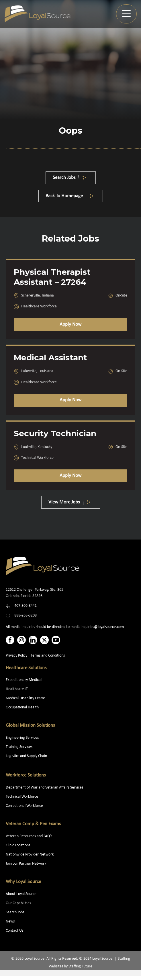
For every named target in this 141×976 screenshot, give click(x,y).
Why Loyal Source (23, 881)
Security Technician (55, 433)
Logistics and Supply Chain (26, 756)
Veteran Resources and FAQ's (29, 836)
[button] (126, 13)
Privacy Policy (16, 655)
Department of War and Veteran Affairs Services (44, 787)
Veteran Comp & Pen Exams (33, 823)
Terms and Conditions (48, 655)
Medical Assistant (50, 357)
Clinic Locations (18, 845)
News (10, 921)
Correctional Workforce (24, 806)
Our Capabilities (18, 903)
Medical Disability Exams (26, 698)
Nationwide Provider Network (30, 854)
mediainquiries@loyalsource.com (97, 627)
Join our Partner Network (26, 864)
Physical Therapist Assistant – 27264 (52, 277)
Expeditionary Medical (24, 680)
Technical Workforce (22, 797)
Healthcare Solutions (26, 667)
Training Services (19, 747)
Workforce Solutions (26, 775)
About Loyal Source (21, 894)
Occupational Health (22, 707)
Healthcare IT (17, 689)
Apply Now (70, 324)
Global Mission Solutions (30, 725)
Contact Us (14, 930)
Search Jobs (15, 912)
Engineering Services (22, 738)
